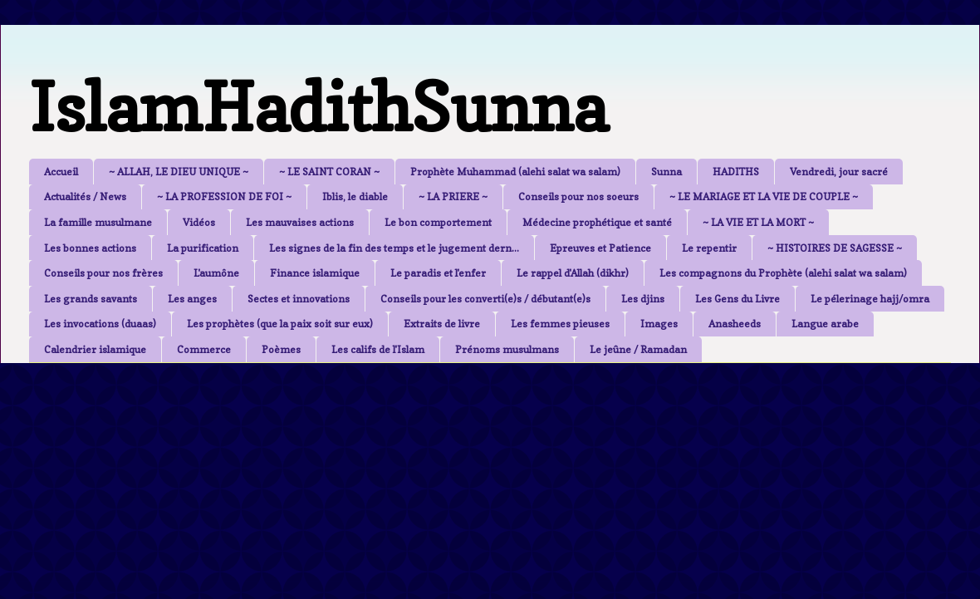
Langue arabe (825, 323)
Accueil (61, 171)
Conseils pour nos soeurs (578, 196)
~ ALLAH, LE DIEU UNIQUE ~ (178, 171)
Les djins (642, 298)
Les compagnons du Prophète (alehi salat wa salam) (783, 273)
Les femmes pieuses (560, 323)
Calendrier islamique (95, 349)
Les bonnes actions (90, 248)
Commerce (204, 349)
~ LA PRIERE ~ (453, 196)
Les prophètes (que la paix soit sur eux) (280, 323)
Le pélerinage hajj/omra (870, 298)
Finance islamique (315, 273)
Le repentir (709, 248)
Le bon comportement (438, 222)
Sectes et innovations (298, 298)
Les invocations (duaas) (100, 323)
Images (659, 323)
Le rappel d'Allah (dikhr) (573, 273)
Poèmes (281, 349)
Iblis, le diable (355, 196)
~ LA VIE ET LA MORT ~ (758, 222)
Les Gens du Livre (737, 298)
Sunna (666, 171)
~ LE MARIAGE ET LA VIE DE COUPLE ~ (763, 196)
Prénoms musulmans (507, 349)
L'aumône (216, 273)
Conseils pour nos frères (103, 273)
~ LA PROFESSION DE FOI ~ (224, 196)
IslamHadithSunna (318, 106)
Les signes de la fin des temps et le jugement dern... (394, 248)
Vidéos (199, 222)
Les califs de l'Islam (377, 349)
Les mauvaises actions (300, 222)
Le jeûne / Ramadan (638, 349)
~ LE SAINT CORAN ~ (329, 171)
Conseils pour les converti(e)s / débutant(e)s (485, 298)
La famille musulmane (98, 222)
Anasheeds (734, 323)
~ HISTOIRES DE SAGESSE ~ (834, 248)
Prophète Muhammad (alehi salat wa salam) (515, 171)
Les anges (192, 298)
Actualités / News (85, 196)
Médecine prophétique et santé (597, 222)
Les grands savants (90, 298)
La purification (202, 248)
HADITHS (736, 171)
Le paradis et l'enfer (438, 273)
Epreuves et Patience (600, 248)
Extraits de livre (442, 323)
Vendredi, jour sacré (839, 171)
